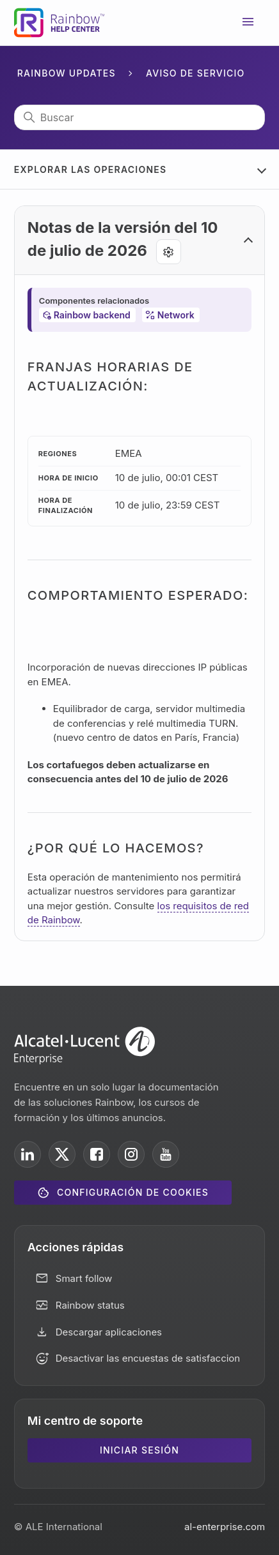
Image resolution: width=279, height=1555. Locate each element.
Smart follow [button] (84, 1278)
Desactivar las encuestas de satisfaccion (148, 1358)
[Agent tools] (168, 251)
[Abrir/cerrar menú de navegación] (248, 23)
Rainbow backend (92, 314)
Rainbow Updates (66, 73)
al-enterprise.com (224, 1527)
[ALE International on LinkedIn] (27, 1154)
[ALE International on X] (62, 1154)
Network (176, 314)
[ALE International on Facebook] (96, 1154)
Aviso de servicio (195, 73)
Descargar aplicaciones (109, 1332)
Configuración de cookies (133, 1192)
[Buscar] (139, 117)
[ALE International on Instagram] (131, 1154)
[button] (139, 240)
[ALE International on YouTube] (165, 1154)
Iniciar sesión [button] (139, 1450)
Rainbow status (90, 1305)
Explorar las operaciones (90, 169)
